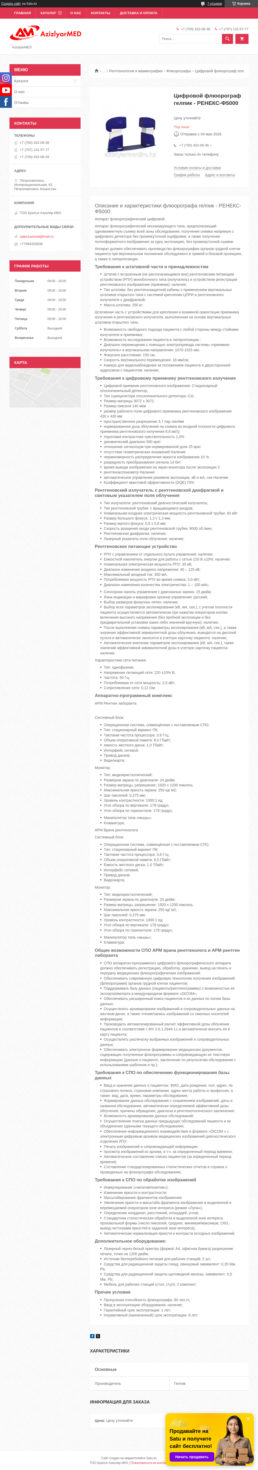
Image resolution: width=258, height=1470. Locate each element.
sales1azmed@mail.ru (37, 236)
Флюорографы (178, 71)
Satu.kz (151, 1458)
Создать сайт (11, 4)
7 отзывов (214, 4)
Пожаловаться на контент (149, 1463)
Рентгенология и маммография (136, 71)
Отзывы (21, 102)
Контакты (100, 13)
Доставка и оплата (138, 13)
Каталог (48, 13)
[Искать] (227, 39)
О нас (75, 13)
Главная (22, 13)
